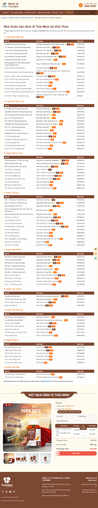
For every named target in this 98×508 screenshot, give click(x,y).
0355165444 (81, 223)
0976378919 (81, 299)
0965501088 (81, 210)
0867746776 (81, 239)
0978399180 (81, 172)
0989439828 (81, 335)
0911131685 (81, 136)
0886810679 (81, 115)
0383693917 (81, 169)
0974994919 (81, 121)
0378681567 (81, 217)
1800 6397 (90, 6)
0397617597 (81, 356)
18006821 (80, 96)
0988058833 (81, 242)
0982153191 (81, 108)
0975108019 (81, 302)
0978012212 (81, 88)
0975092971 (81, 377)
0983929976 (81, 229)
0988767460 (81, 139)
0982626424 (81, 260)
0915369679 (81, 118)
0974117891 (81, 332)
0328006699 (81, 317)
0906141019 (81, 79)
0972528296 (81, 160)
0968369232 (81, 350)
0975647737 (81, 269)
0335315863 (81, 85)
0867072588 (81, 347)
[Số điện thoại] (87, 416)
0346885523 (81, 362)
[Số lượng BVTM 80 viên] (83, 436)
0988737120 (81, 206)
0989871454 (81, 188)
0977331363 (81, 130)
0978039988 (81, 44)
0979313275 (81, 214)
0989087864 (81, 320)
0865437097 (81, 296)
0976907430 (81, 266)
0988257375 (81, 148)
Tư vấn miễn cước (90, 4)
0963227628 (81, 91)
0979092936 (81, 263)
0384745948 (81, 305)
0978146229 (81, 359)
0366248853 (81, 232)
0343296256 (81, 50)
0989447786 (81, 185)
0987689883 (81, 353)
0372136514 (81, 124)
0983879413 (81, 133)
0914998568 (81, 64)
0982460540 (81, 200)
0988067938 (81, 374)
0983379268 (81, 272)
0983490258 (81, 179)
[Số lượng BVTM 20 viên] (83, 432)
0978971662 (81, 281)
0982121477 (81, 257)
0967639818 (81, 56)
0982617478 (81, 53)
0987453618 (81, 220)
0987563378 (81, 47)
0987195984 (81, 145)
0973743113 (81, 68)
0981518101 (81, 175)
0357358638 (81, 284)
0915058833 (81, 226)
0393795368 (81, 72)
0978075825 (81, 112)
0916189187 (81, 329)
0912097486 (81, 163)
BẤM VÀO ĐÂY (47, 381)
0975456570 (81, 182)
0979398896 (81, 275)
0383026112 (81, 278)
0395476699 (81, 245)
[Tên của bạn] (66, 416)
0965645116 (81, 142)
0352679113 (81, 76)
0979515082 (81, 203)
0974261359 (81, 59)
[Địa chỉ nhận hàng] (76, 421)
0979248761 (81, 82)
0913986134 (81, 166)
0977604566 (81, 323)
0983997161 (81, 236)
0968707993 (81, 127)
